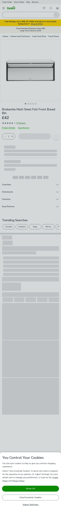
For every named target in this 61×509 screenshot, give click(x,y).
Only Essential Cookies (30, 497)
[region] (30, 480)
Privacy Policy (18, 480)
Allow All (30, 488)
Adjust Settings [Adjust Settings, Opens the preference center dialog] (30, 504)
